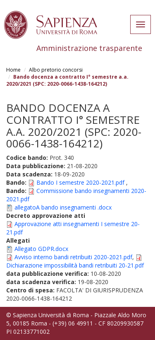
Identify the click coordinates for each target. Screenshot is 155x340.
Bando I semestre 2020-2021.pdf (80, 182)
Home (13, 69)
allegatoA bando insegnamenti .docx (63, 207)
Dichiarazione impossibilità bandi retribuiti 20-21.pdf (75, 265)
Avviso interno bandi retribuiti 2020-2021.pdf (73, 257)
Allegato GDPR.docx (41, 249)
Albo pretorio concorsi (56, 69)
